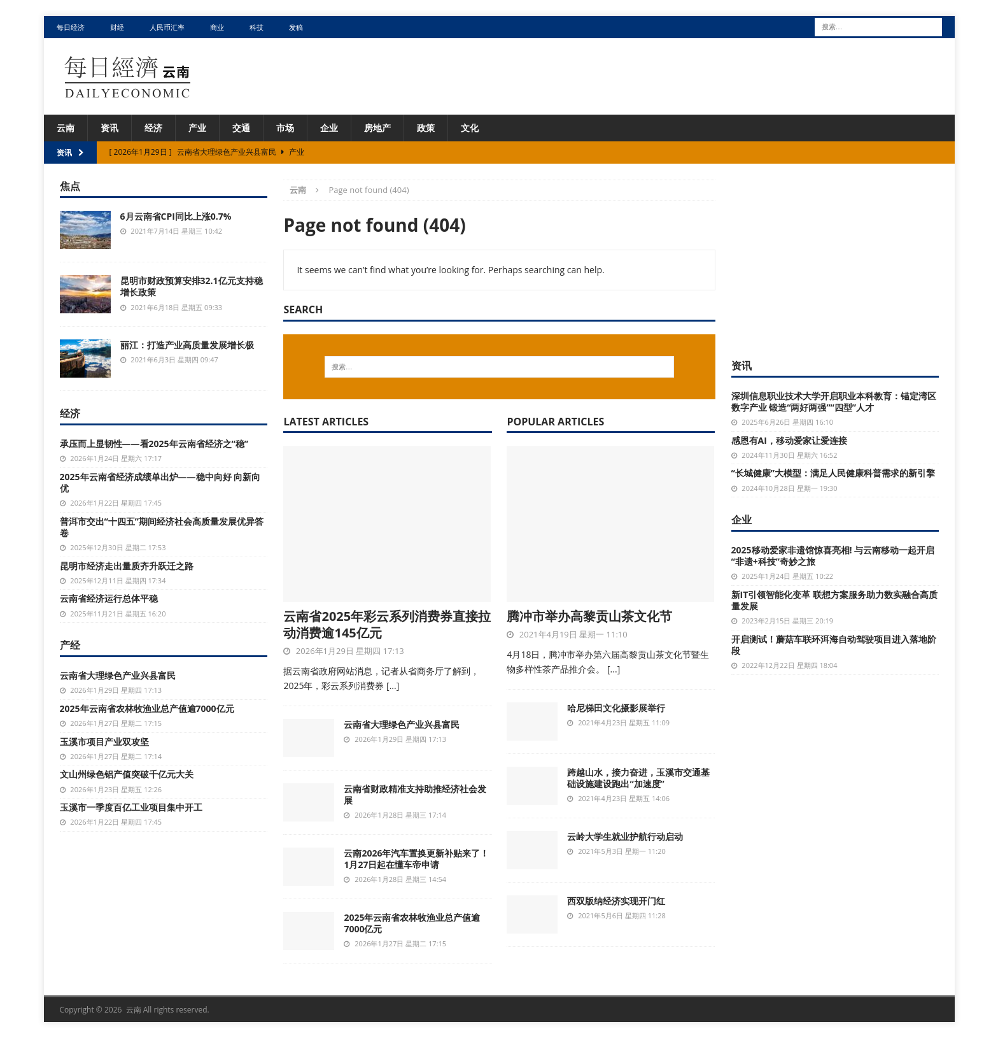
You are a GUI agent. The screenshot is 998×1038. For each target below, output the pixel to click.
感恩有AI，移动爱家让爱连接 (789, 440)
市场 (285, 128)
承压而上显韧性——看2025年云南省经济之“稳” (154, 443)
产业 (197, 128)
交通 (241, 128)
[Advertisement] (835, 259)
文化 (470, 128)
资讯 (109, 128)
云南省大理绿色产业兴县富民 (402, 724)
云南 (65, 128)
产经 (70, 645)
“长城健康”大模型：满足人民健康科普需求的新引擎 (833, 473)
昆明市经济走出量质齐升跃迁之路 (126, 566)
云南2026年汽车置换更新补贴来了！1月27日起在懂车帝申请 (416, 859)
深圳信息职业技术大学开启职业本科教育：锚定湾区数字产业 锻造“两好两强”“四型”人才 (833, 401)
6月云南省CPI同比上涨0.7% (176, 216)
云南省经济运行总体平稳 (109, 598)
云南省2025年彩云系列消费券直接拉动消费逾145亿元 (387, 624)
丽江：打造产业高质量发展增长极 (187, 345)
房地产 (377, 128)
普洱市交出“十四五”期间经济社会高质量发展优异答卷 (162, 527)
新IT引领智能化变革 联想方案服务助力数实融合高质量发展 (834, 600)
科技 (257, 27)
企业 (329, 128)
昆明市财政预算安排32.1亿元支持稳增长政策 (191, 286)
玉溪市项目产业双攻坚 (104, 742)
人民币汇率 (167, 27)
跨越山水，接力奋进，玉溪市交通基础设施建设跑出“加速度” (638, 778)
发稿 (296, 27)
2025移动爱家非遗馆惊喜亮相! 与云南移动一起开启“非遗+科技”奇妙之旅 (833, 555)
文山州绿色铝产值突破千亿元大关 (126, 774)
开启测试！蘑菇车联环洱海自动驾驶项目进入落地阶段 (833, 645)
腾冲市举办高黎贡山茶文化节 (589, 616)
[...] (392, 685)
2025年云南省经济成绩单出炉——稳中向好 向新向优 (160, 482)
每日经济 (71, 27)
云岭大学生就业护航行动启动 (625, 836)
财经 (117, 27)
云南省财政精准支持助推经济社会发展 (415, 794)
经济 (153, 128)
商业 (217, 27)
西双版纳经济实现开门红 (616, 901)
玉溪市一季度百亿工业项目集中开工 (131, 807)
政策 (426, 128)
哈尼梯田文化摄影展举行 (616, 708)
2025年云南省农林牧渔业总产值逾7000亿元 (412, 923)
